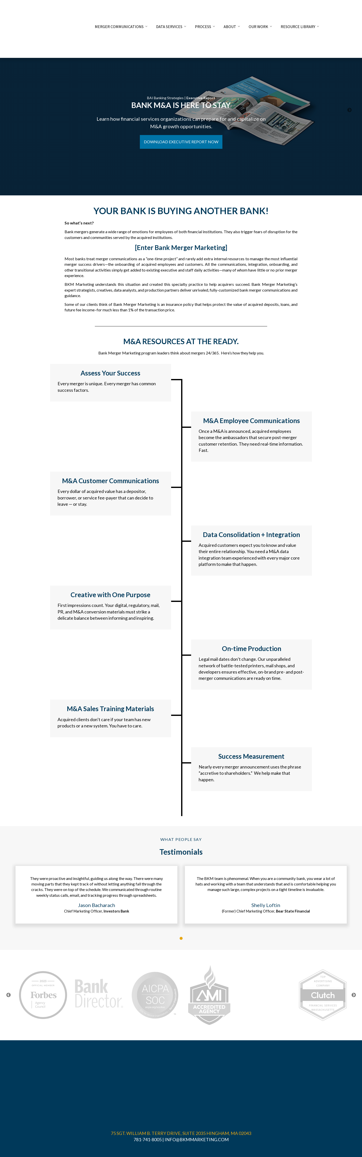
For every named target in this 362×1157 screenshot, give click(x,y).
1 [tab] (181, 938)
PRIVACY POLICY (181, 1128)
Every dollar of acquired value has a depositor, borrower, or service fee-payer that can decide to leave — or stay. (105, 497)
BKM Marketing (79, 284)
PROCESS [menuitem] (203, 10)
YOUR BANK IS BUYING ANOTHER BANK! (181, 210)
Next (353, 995)
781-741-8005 (148, 1099)
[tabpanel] (96, 895)
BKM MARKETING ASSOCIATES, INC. (163, 1122)
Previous (8, 995)
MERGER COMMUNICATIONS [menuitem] (119, 10)
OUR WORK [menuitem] (258, 10)
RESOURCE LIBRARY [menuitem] (298, 10)
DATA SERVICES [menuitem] (169, 10)
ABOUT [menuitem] (230, 10)
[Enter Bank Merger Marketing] (181, 247)
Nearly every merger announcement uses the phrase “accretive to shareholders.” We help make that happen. (250, 773)
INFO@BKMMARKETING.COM (197, 1099)
